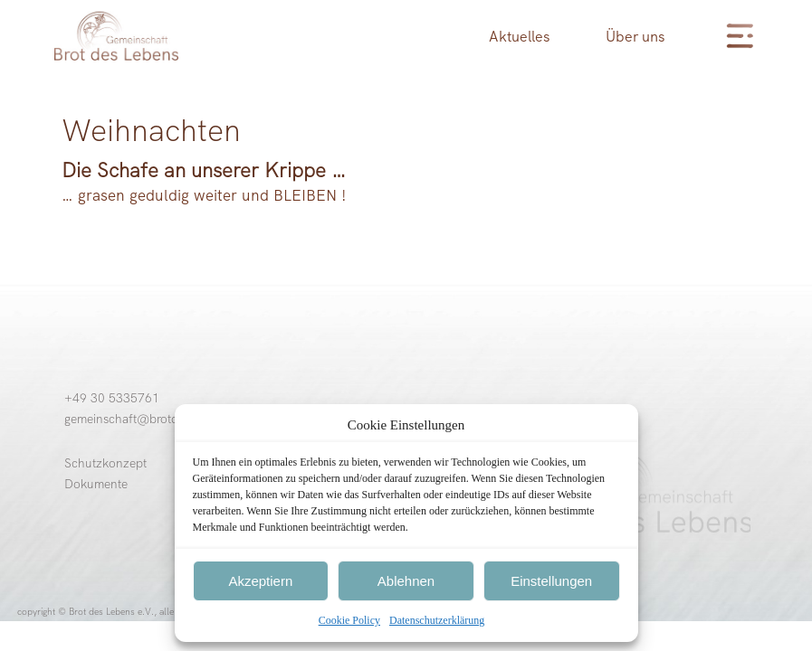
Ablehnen (406, 581)
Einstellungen (551, 581)
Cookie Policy (349, 620)
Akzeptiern (260, 581)
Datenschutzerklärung (436, 620)
